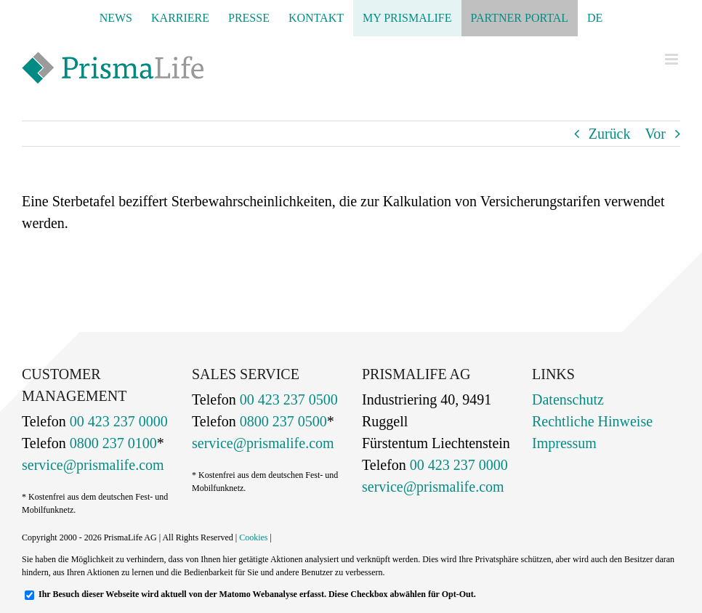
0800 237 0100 (111, 443)
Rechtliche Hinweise (592, 421)
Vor (655, 134)
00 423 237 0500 (287, 399)
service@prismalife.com (93, 465)
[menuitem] (595, 18)
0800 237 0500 (281, 421)
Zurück (610, 134)
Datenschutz (568, 399)
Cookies (253, 537)
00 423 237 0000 (117, 421)
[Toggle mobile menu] (672, 59)
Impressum (564, 443)
